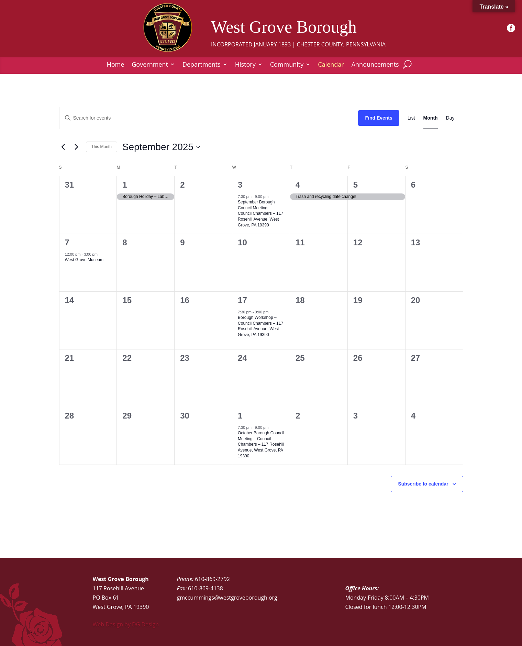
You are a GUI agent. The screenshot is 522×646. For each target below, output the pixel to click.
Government (150, 65)
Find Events (378, 118)
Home (115, 65)
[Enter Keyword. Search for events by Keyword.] (208, 118)
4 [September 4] (298, 184)
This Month (101, 146)
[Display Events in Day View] (450, 118)
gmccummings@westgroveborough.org (227, 597)
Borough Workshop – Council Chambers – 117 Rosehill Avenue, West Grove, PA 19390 (260, 326)
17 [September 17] (242, 300)
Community (287, 65)
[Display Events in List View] (411, 118)
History (245, 65)
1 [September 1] (124, 184)
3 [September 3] (240, 184)
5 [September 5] (355, 184)
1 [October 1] (240, 415)
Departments (201, 65)
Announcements (375, 65)
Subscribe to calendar (423, 484)
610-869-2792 (212, 579)
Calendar (331, 65)
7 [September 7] (67, 242)
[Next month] (77, 147)
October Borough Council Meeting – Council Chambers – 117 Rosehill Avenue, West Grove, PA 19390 (261, 444)
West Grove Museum (84, 259)
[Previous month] (63, 147)
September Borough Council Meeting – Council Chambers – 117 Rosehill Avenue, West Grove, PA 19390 (260, 213)
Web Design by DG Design (126, 624)
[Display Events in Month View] (430, 118)
